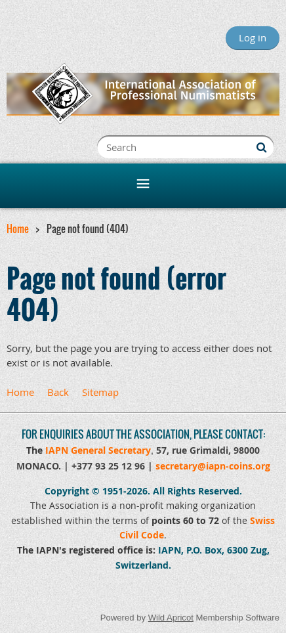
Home (18, 228)
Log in (252, 37)
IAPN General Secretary (98, 450)
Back (58, 392)
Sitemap (100, 392)
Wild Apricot (171, 617)
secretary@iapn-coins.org (212, 466)
